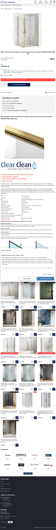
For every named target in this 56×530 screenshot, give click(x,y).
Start (2, 9)
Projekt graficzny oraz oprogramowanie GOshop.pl (44, 527)
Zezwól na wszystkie (45, 278)
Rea (6, 59)
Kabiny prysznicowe (8, 9)
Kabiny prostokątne (18, 9)
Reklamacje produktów (6, 488)
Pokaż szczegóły (47, 274)
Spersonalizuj (27, 278)
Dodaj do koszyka (20, 85)
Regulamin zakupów (5, 484)
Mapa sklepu (3, 527)
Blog (2, 481)
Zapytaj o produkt (51, 92)
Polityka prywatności (5, 491)
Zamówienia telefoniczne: (11, 5)
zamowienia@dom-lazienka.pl (9, 516)
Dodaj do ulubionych (7, 92)
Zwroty (2, 486)
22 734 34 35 (6, 518)
